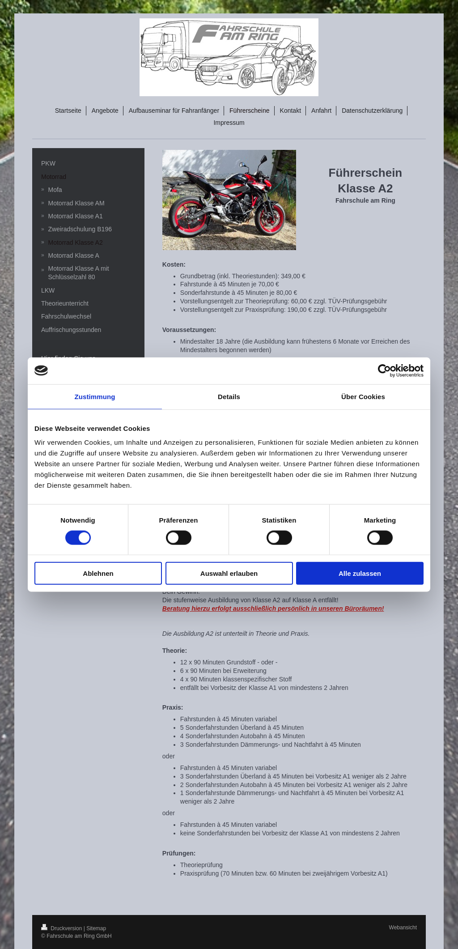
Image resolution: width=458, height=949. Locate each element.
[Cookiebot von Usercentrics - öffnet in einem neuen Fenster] (384, 370)
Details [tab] (229, 396)
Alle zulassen (360, 573)
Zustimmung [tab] (95, 396)
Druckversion (62, 928)
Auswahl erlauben (229, 573)
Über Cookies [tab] (363, 396)
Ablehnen (98, 573)
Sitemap (96, 928)
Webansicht (403, 927)
